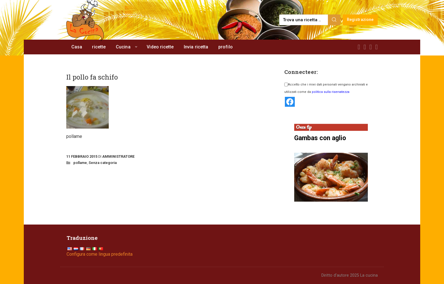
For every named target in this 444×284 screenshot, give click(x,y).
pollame (80, 163)
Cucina (123, 47)
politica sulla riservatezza (330, 92)
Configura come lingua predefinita (100, 254)
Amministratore (118, 156)
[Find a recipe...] (304, 19)
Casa (76, 47)
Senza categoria (103, 163)
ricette (99, 47)
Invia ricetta (196, 47)
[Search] (334, 19)
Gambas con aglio (320, 138)
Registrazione (360, 19)
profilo (225, 47)
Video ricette (160, 47)
